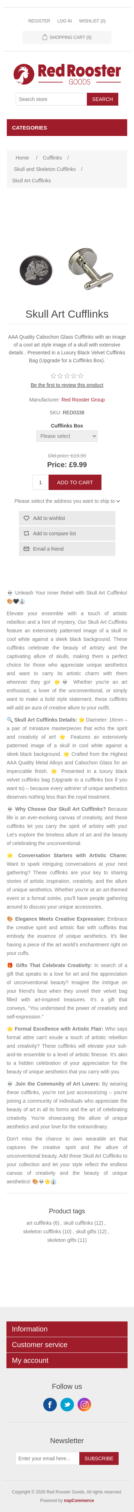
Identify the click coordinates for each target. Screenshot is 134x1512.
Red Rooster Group (83, 400)
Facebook (50, 1404)
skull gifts (86, 1231)
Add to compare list (54, 533)
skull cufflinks (78, 1223)
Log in (64, 21)
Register (39, 21)
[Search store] (51, 99)
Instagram (84, 1404)
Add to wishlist (49, 518)
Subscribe (99, 1458)
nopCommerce (79, 1500)
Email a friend (48, 549)
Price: (57, 465)
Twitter (67, 1404)
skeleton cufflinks (42, 1231)
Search (102, 99)
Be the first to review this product (67, 385)
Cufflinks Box (67, 426)
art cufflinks (39, 1223)
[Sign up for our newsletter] (47, 1458)
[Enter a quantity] (41, 482)
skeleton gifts (61, 1240)
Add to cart (75, 482)
